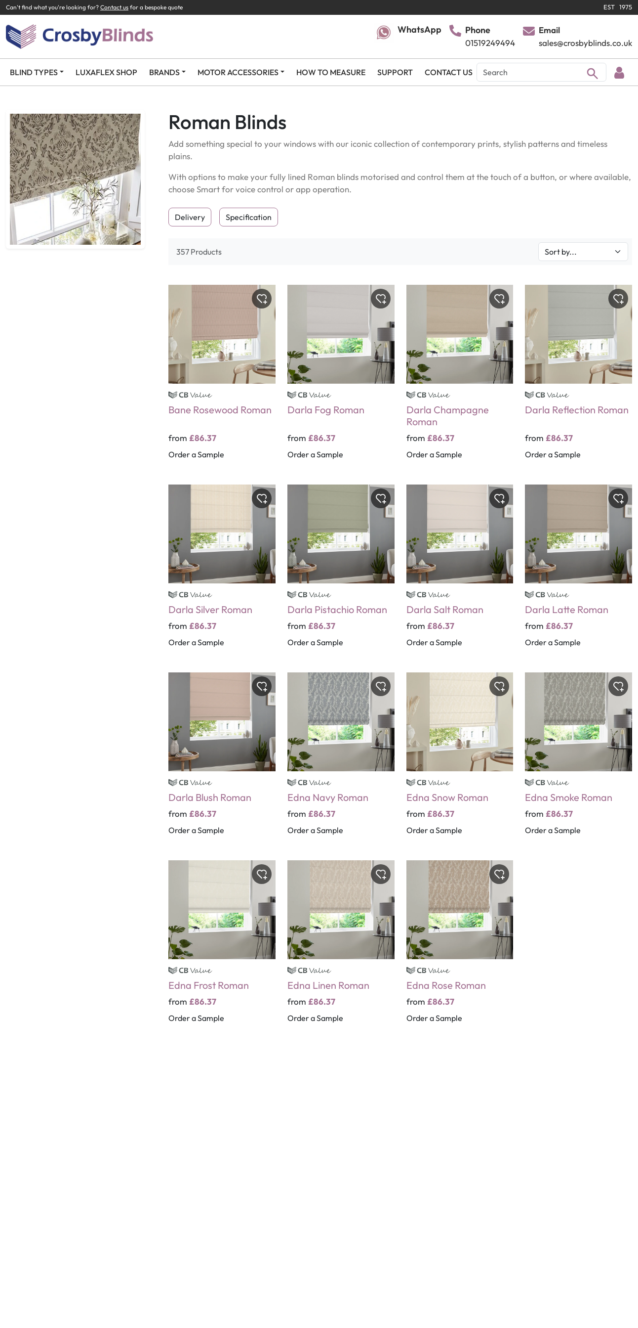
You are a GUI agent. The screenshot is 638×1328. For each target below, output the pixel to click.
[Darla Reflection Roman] (578, 379)
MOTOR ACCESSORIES (238, 72)
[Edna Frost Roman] (222, 948)
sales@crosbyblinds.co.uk (585, 43)
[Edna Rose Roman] (460, 948)
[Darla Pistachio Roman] (341, 573)
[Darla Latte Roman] (578, 573)
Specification (249, 217)
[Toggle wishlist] (262, 299)
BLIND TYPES (34, 72)
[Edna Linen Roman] (341, 948)
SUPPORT (395, 72)
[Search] (541, 72)
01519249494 (490, 43)
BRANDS (164, 72)
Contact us (114, 7)
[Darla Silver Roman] (222, 573)
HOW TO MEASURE (330, 72)
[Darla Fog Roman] (341, 379)
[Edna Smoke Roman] (578, 760)
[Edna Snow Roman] (460, 760)
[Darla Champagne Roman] (460, 379)
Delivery (190, 217)
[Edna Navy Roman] (341, 760)
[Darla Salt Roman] (460, 573)
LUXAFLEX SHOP (106, 72)
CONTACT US (449, 72)
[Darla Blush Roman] (222, 760)
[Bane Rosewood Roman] (222, 379)
